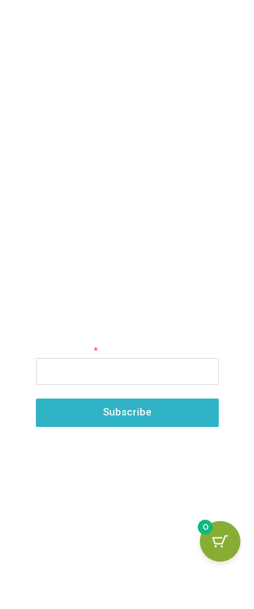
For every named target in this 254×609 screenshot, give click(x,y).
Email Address (67, 350)
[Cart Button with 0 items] (220, 541)
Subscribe (127, 412)
